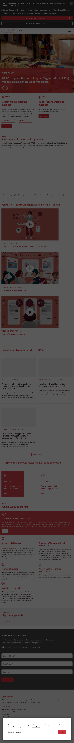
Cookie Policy (36, 727)
